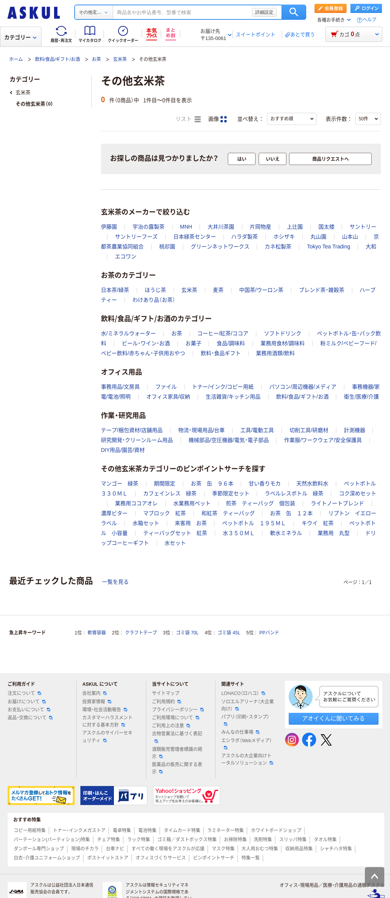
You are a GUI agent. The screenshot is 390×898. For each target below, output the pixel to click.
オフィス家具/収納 (168, 397)
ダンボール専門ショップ (39, 849)
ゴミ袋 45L (228, 632)
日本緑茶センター (194, 237)
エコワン (125, 256)
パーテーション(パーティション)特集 (52, 839)
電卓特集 (122, 830)
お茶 (96, 59)
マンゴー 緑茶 (119, 483)
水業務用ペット (192, 503)
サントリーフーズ (136, 237)
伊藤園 (109, 227)
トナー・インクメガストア (79, 830)
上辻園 (295, 227)
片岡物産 (260, 227)
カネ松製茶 (278, 246)
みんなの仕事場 (240, 732)
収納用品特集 (299, 849)
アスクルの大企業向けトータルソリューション (247, 759)
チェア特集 (108, 839)
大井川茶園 (221, 227)
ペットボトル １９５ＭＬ (254, 523)
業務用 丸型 (334, 533)
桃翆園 (167, 246)
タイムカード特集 (182, 830)
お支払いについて (29, 709)
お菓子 (193, 343)
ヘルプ (369, 20)
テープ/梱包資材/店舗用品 (132, 430)
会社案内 (94, 693)
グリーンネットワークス (220, 246)
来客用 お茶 (191, 523)
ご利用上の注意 (171, 725)
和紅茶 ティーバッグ (228, 513)
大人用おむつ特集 (259, 849)
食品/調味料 (231, 343)
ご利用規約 (166, 701)
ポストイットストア (107, 858)
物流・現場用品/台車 (201, 430)
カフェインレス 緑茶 (170, 493)
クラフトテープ (141, 632)
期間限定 (164, 483)
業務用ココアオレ (136, 503)
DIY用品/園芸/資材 (123, 450)
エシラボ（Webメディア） (246, 743)
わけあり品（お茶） (154, 300)
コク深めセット (357, 493)
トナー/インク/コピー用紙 (223, 387)
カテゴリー (20, 37)
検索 (293, 12)
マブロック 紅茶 (164, 513)
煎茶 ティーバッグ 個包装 (260, 503)
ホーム (16, 59)
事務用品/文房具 (120, 387)
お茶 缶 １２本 (291, 513)
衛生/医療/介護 (361, 397)
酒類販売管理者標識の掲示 (177, 753)
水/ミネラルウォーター (128, 333)
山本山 (350, 237)
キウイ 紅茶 (318, 523)
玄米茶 (120, 59)
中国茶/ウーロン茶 (261, 290)
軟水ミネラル (286, 533)
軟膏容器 (97, 632)
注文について (24, 693)
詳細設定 (264, 12)
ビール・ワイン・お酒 (146, 343)
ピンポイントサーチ (213, 858)
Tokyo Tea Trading (328, 246)
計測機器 (354, 430)
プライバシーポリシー (178, 709)
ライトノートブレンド (337, 503)
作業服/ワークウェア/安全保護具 (323, 440)
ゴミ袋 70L (187, 632)
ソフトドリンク (282, 333)
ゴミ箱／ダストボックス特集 (187, 839)
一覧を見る (115, 582)
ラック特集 (138, 839)
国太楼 (326, 227)
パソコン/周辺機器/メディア (302, 387)
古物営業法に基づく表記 (177, 737)
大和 (371, 246)
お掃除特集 (235, 839)
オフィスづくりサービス (161, 858)
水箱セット (146, 523)
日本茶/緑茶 (115, 290)
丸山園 (318, 237)
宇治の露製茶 (149, 227)
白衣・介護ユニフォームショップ (47, 858)
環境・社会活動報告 (104, 709)
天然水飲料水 (312, 483)
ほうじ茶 (155, 290)
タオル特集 (325, 839)
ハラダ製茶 (244, 237)
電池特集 (147, 830)
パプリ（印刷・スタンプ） (245, 720)
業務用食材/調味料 (283, 343)
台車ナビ (115, 849)
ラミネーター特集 (225, 830)
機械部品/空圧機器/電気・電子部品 (229, 440)
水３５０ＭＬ (239, 533)
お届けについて (27, 701)
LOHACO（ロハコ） (243, 693)
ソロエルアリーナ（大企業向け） (247, 705)
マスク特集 (223, 849)
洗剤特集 (263, 839)
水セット (175, 543)
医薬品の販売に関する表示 (177, 768)
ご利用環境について (175, 717)
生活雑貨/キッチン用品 (233, 397)
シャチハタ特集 (336, 849)
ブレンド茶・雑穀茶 (321, 290)
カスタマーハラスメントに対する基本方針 (107, 721)
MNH (186, 227)
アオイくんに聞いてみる (333, 718)
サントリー (363, 227)
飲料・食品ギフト (221, 353)
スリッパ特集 (293, 839)
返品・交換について (30, 717)
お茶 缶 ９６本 (212, 483)
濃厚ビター (114, 513)
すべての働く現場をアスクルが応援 (168, 849)
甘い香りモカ (265, 483)
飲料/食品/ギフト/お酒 (57, 59)
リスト (188, 119)
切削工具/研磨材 (308, 430)
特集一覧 (250, 858)
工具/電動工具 (257, 430)
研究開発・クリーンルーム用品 (137, 440)
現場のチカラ (85, 849)
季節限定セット (230, 493)
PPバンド (269, 632)
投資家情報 (96, 701)
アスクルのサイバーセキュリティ (107, 736)
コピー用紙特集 (30, 830)
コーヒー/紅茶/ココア (222, 333)
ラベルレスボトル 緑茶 (294, 493)
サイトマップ (165, 693)
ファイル (166, 387)
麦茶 (218, 290)
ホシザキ (284, 237)
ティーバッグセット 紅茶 (175, 533)
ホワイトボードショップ (276, 830)
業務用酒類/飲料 (275, 353)
